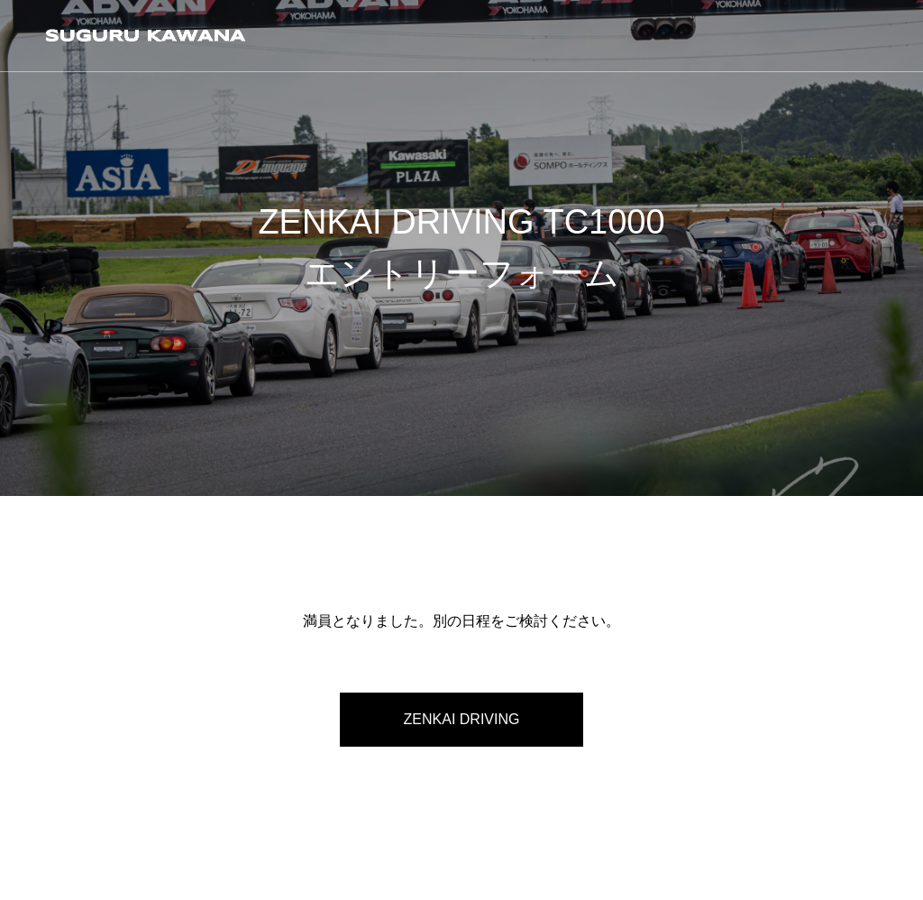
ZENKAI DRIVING (462, 719)
